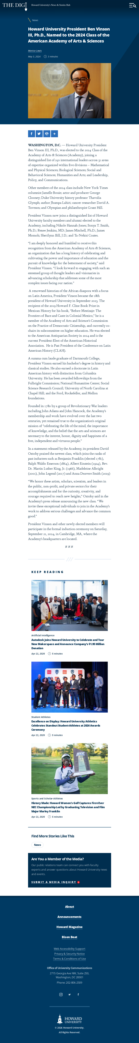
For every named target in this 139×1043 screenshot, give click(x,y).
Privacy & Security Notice (69, 954)
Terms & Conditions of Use (69, 959)
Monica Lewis (35, 50)
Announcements (69, 917)
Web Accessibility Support (69, 949)
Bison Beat (69, 937)
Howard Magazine (69, 927)
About (69, 907)
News (35, 20)
